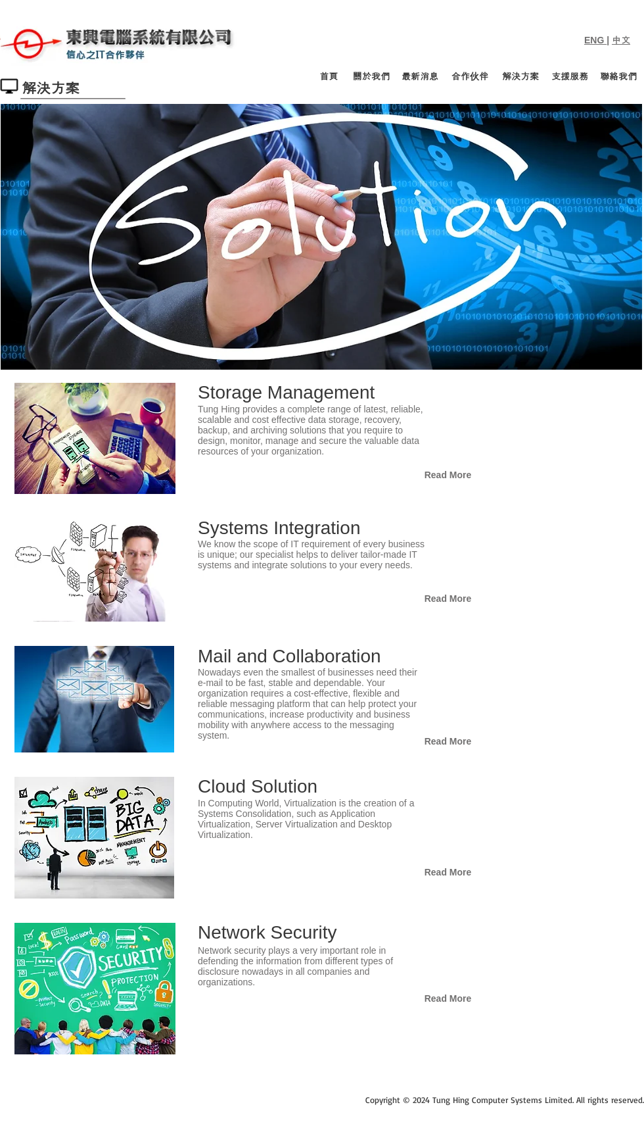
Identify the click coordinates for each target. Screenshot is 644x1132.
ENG (595, 40)
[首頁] (329, 77)
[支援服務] (570, 77)
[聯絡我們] (618, 77)
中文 (621, 40)
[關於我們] (371, 77)
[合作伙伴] (469, 77)
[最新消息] (420, 77)
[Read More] (447, 475)
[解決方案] (520, 77)
